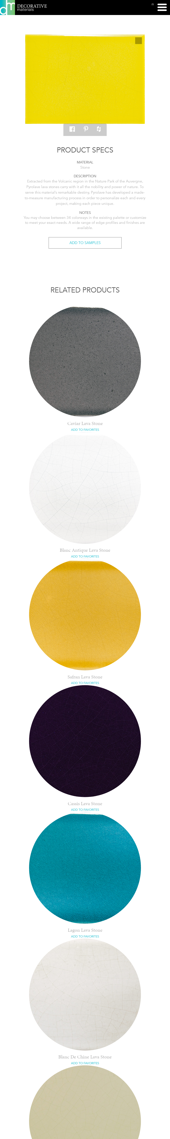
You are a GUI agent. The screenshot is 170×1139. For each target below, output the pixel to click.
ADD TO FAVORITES (85, 430)
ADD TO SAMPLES (85, 242)
